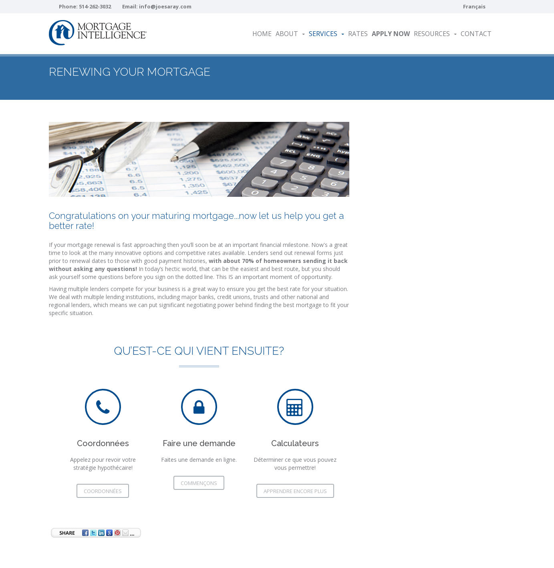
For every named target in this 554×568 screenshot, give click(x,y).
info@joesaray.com (165, 6)
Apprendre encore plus (295, 491)
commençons (199, 483)
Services (326, 33)
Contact (476, 33)
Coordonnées (103, 491)
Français (474, 6)
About (290, 33)
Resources (435, 33)
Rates (358, 33)
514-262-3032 (95, 6)
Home (262, 33)
